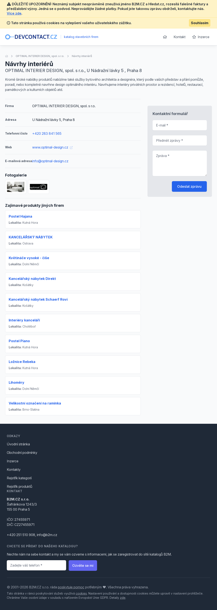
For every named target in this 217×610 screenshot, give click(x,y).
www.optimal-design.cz (52, 147)
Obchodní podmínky (22, 452)
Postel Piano (19, 341)
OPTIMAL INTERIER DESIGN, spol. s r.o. (40, 56)
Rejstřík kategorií (19, 478)
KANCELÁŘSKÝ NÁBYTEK (31, 237)
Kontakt (179, 37)
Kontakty (14, 469)
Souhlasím (199, 23)
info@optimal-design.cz (50, 161)
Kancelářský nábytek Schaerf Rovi (38, 299)
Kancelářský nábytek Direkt (32, 279)
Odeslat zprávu (189, 186)
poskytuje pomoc (71, 587)
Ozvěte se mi (82, 565)
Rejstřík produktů (19, 486)
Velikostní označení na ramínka (35, 403)
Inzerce (200, 37)
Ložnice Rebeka (22, 362)
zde (122, 597)
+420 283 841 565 (46, 133)
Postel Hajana (20, 216)
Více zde (14, 13)
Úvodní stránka (18, 444)
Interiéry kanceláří (24, 320)
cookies (81, 593)
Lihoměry (16, 382)
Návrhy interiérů (82, 56)
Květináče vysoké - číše (29, 258)
